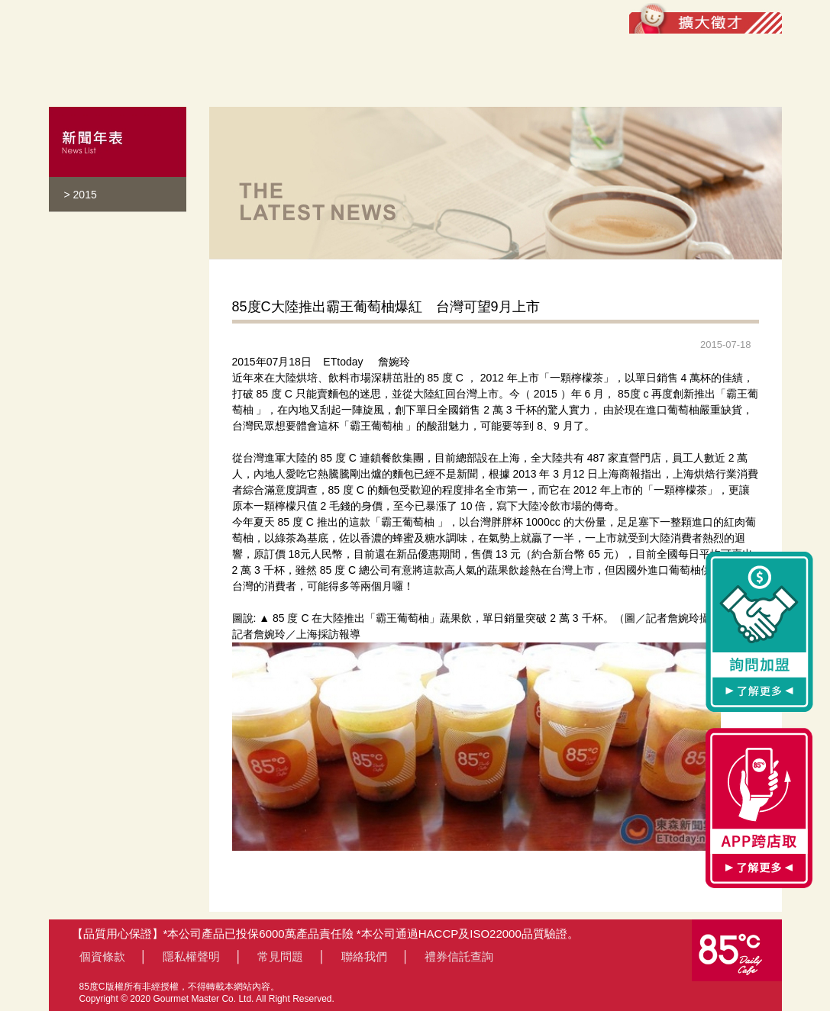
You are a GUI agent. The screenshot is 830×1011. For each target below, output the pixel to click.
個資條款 (102, 956)
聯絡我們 (364, 956)
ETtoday (343, 362)
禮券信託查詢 (459, 956)
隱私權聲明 (191, 956)
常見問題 (280, 956)
